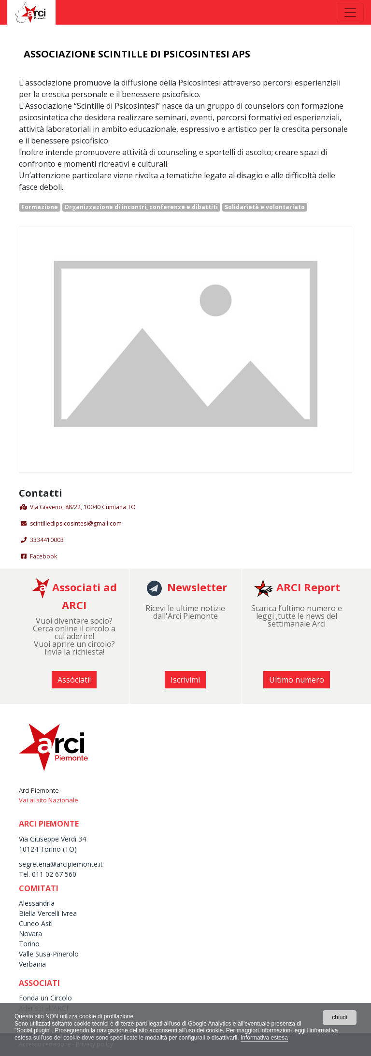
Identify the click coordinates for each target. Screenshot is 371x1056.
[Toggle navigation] (350, 12)
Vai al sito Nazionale (48, 800)
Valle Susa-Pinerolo (49, 953)
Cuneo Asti (36, 923)
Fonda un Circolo (45, 997)
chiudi (339, 1017)
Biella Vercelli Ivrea (48, 913)
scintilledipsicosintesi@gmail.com (76, 523)
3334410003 (47, 540)
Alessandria (37, 903)
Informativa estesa (264, 1037)
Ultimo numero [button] (296, 679)
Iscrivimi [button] (185, 679)
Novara (30, 933)
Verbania (32, 964)
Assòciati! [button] (74, 679)
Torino (29, 943)
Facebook (43, 556)
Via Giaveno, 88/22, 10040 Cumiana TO (83, 507)
